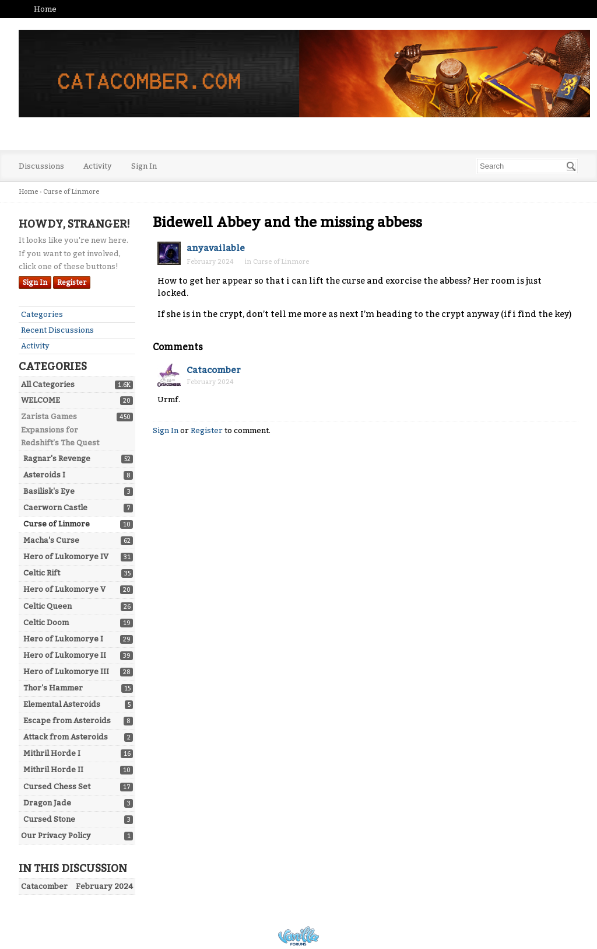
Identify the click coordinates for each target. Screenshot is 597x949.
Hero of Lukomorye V (64, 589)
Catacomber (214, 370)
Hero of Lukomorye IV (65, 556)
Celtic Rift (41, 572)
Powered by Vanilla (298, 935)
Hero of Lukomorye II (64, 655)
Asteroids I (44, 474)
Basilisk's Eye (49, 491)
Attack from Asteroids (65, 736)
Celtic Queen (47, 606)
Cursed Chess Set (56, 786)
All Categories (48, 384)
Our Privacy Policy (56, 835)
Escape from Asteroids (67, 720)
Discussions (41, 166)
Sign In (144, 166)
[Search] (571, 166)
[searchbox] (527, 166)
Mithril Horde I (51, 753)
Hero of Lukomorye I (63, 638)
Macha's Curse (51, 540)
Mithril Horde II (53, 769)
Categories (42, 314)
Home (45, 9)
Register (71, 282)
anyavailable (216, 248)
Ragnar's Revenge (56, 458)
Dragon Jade (47, 802)
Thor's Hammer (53, 687)
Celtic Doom (46, 622)
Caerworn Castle (55, 507)
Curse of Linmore (56, 523)
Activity (97, 166)
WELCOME (40, 400)
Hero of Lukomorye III (66, 671)
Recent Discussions (57, 330)
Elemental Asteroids (61, 704)
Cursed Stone (49, 819)
